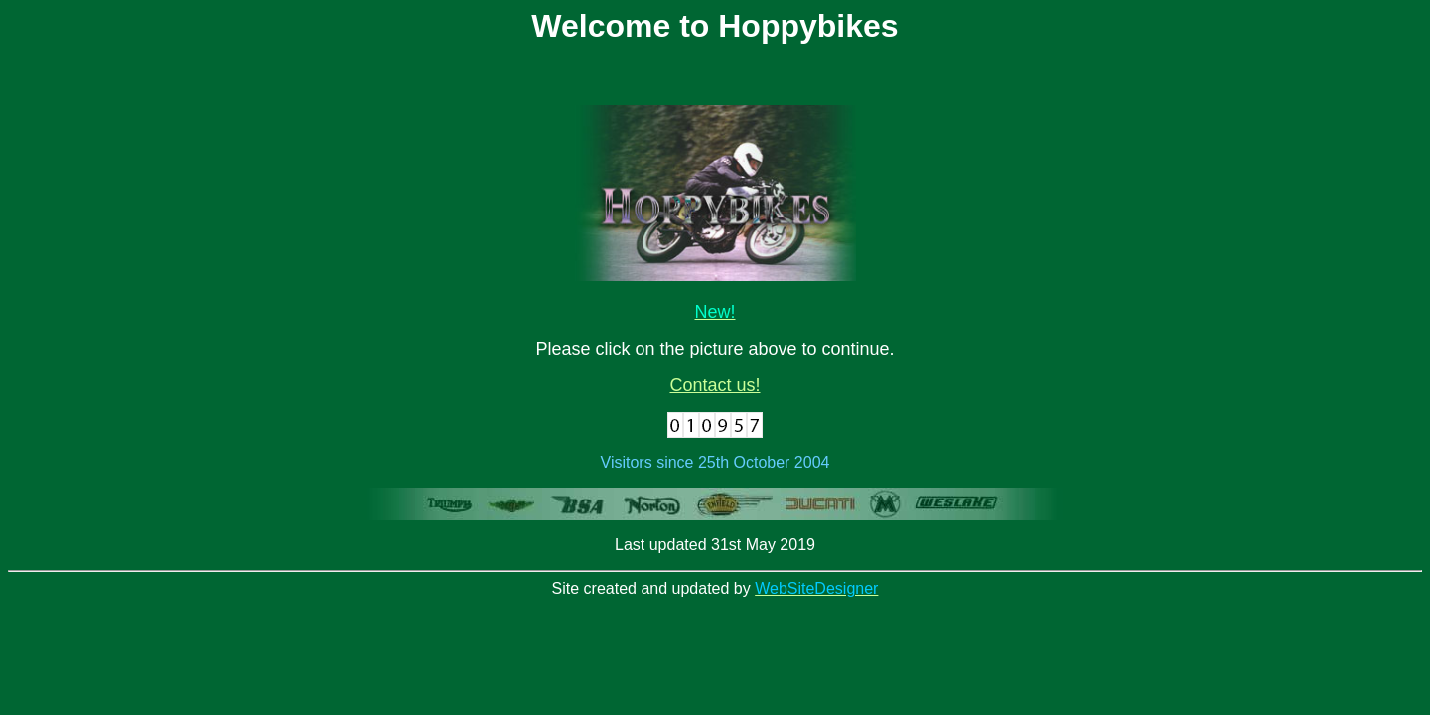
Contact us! (714, 385)
